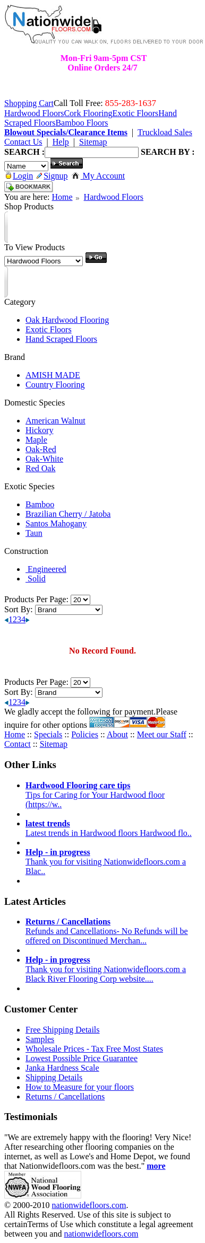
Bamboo (39, 504)
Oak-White (44, 458)
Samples (39, 1039)
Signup (52, 175)
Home (62, 196)
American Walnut (55, 420)
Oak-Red (40, 449)
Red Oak (40, 468)
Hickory (39, 430)
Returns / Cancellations (65, 1096)
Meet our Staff (161, 734)
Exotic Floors (48, 329)
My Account (98, 175)
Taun (33, 532)
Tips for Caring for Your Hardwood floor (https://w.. (95, 795)
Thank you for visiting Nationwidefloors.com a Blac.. (105, 862)
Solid (35, 578)
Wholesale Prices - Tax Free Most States (94, 1048)
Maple (36, 439)
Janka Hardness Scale (62, 1067)
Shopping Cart (29, 103)
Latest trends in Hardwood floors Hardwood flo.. (108, 828)
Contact (17, 743)
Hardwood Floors (113, 196)
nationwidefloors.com (89, 1205)
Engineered (45, 569)
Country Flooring (55, 384)
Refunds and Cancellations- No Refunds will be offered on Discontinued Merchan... (106, 931)
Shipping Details (53, 1077)
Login (19, 175)
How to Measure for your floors (79, 1086)
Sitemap (53, 743)
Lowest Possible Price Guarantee (81, 1058)
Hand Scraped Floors (61, 338)
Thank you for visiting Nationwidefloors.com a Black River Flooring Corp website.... (105, 969)
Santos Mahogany (56, 523)
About (117, 734)
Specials (48, 734)
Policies (84, 734)
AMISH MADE (52, 375)
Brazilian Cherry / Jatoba (67, 513)
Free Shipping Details (62, 1029)
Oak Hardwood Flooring (67, 319)
